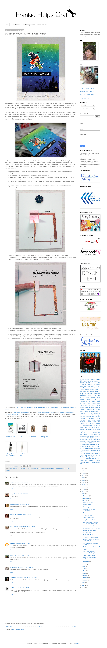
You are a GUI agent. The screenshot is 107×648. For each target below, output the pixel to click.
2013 (83, 587)
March (85, 575)
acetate (87, 379)
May (84, 571)
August (85, 564)
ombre (84, 437)
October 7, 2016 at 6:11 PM (22, 504)
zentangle (92, 464)
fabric (92, 413)
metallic (95, 432)
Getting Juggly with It (88, 517)
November (86, 498)
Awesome (85, 549)
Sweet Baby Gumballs (89, 526)
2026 (83, 471)
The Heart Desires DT (65, 468)
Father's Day (97, 413)
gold (93, 416)
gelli (99, 415)
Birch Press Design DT (90, 386)
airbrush (82, 382)
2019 (83, 487)
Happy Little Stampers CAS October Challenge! (90, 552)
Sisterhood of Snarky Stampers (90, 445)
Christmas (84, 397)
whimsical (8, 470)
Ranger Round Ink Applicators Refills (44, 436)
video (99, 458)
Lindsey (12, 555)
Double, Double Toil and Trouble (91, 528)
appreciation (89, 384)
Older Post (73, 626)
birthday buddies (91, 388)
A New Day (86, 507)
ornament (82, 439)
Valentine (88, 458)
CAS (82, 393)
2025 (83, 473)
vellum (94, 458)
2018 (83, 489)
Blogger (77, 643)
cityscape (93, 397)
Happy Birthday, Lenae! (89, 555)
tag (99, 452)
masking (58, 468)
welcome (82, 462)
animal (88, 382)
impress (82, 429)
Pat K (11, 588)
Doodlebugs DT (90, 409)
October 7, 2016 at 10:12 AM (22, 482)
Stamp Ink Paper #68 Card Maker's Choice (17, 409)
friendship (89, 415)
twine (99, 457)
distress (33, 468)
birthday (82, 388)
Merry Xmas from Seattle (89, 520)
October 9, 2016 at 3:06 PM (23, 543)
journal (98, 429)
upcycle (82, 458)
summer (87, 452)
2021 (83, 482)
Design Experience (42, 25)
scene (81, 442)
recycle (88, 441)
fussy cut (95, 415)
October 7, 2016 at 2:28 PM (21, 494)
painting (90, 439)
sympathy (95, 452)
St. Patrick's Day (96, 448)
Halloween (43, 468)
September (86, 561)
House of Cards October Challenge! (89, 558)
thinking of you (92, 455)
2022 (83, 480)
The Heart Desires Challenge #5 (91, 547)
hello (89, 423)
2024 (83, 475)
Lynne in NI (13, 514)
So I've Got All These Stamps (90, 537)
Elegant (87, 411)
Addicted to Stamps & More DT (91, 381)
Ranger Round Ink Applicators (33, 435)
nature (91, 436)
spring (90, 448)
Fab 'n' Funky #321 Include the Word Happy (28, 407)
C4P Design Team (84, 391)
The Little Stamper (15, 526)
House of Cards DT (87, 427)
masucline (91, 432)
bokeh (98, 388)
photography (82, 441)
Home (6, 25)
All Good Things (87, 532)
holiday (48, 468)
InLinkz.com (7, 461)
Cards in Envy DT (94, 391)
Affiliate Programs (15, 25)
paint (86, 439)
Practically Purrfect (88, 502)
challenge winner (13, 468)
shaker (90, 442)
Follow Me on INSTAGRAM (87, 88)
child (99, 395)
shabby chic (85, 442)
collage (98, 397)
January (85, 580)
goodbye (82, 418)
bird (99, 386)
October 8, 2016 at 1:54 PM (24, 514)
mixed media (88, 434)
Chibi (19, 468)
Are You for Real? (87, 515)
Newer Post (9, 626)
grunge (93, 420)
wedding (98, 460)
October (85, 500)
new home (95, 436)
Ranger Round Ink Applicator (45, 412)
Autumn (98, 384)
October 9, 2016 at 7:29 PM (22, 555)
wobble (88, 464)
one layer (90, 438)
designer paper (89, 407)
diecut (29, 468)
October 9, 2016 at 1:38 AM (28, 526)
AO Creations (13, 567)
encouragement (85, 413)
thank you (83, 453)
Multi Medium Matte (62, 412)
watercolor (92, 460)
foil (84, 415)
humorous (97, 427)
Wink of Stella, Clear (22, 454)
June (84, 568)
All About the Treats (88, 535)
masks (87, 432)
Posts (83, 105)
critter (98, 403)
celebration (97, 393)
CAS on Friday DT (89, 393)
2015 (83, 583)
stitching (82, 452)
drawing (98, 409)
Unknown (12, 543)
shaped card (95, 442)
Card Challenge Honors (29, 25)
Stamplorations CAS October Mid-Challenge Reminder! (90, 522)
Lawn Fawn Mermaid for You (21, 412)
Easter (82, 411)
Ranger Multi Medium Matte (10, 454)
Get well (82, 416)
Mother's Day (83, 436)
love (89, 431)
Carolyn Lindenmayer (16, 577)
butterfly (82, 389)
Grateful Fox (86, 513)
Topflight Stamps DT (86, 457)
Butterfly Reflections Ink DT (92, 389)
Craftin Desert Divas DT (89, 403)
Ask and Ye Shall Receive (89, 530)
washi (86, 460)
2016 (83, 494)
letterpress (82, 431)
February (85, 577)
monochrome (97, 434)
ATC (94, 384)
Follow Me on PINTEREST (87, 91)
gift (86, 416)
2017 (83, 491)
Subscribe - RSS (84, 98)
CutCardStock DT (85, 405)
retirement (93, 441)
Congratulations (84, 401)
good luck (97, 416)
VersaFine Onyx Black (21, 435)
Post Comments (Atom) (18, 629)
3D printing (82, 379)
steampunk (93, 450)
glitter (89, 416)
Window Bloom (87, 504)
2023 (83, 478)
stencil (98, 450)
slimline (93, 446)
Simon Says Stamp (87, 444)
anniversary (94, 382)
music (87, 436)
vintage (82, 460)
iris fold (94, 429)
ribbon (98, 441)
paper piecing (96, 439)
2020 (83, 484)
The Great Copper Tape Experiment (89, 510)
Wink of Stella (16, 414)
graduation (91, 418)
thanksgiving (90, 453)
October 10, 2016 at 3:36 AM (29, 577)
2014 (83, 585)
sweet (91, 452)
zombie (95, 464)
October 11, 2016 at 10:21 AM (21, 588)
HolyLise (12, 504)
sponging (84, 448)
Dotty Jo (12, 482)
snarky (98, 446)
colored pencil (85, 399)
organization (97, 437)
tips (99, 455)
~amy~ (11, 494)
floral (81, 415)
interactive (52, 468)
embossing (37, 468)
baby (81, 386)
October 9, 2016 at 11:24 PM (25, 567)
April (84, 573)
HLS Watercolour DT (87, 425)
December (86, 496)
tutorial (95, 457)
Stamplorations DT (85, 450)
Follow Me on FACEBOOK (87, 95)
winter (84, 464)
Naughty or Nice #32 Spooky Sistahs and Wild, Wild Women (58, 407)
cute (26, 468)
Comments (84, 108)
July (84, 566)
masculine (97, 431)
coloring (23, 468)
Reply (11, 488)
